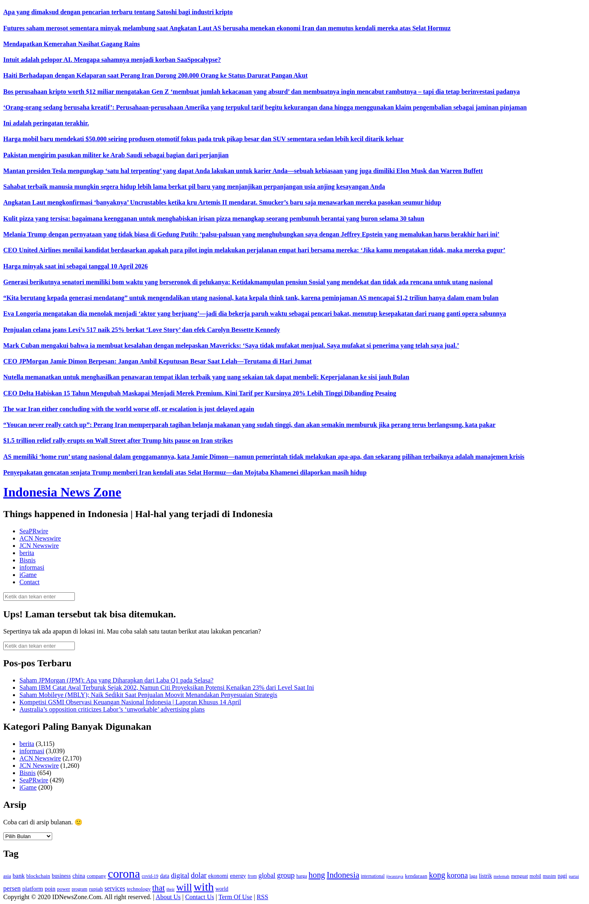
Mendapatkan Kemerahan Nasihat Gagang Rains (71, 43)
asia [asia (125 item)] (7, 876)
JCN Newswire (39, 545)
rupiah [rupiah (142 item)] (96, 889)
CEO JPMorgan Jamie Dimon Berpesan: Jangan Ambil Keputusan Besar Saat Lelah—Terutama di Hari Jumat (157, 361)
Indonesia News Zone (62, 492)
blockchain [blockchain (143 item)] (38, 876)
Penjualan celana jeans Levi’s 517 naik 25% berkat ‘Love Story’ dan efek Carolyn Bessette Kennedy (141, 329)
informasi (31, 567)
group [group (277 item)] (286, 875)
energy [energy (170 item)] (238, 875)
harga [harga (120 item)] (301, 876)
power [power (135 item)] (63, 889)
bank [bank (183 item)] (19, 875)
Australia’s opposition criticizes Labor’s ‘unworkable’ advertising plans (112, 709)
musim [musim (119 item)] (549, 876)
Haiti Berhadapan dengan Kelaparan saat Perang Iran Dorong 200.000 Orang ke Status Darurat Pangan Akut (155, 75)
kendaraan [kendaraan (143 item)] (416, 876)
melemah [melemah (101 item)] (501, 876)
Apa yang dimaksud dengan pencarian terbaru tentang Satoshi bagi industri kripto (118, 11)
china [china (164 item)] (78, 875)
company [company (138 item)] (96, 876)
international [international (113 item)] (373, 876)
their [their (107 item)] (170, 889)
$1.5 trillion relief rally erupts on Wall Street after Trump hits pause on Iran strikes (118, 440)
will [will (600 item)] (184, 887)
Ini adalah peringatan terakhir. (46, 123)
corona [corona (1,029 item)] (124, 873)
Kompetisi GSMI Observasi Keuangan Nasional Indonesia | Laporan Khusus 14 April (130, 702)
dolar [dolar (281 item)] (199, 875)
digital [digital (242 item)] (180, 875)
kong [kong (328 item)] (437, 874)
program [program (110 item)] (79, 889)
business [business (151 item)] (61, 876)
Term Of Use (235, 896)
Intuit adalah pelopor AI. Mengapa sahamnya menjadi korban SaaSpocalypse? (112, 59)
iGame (28, 574)
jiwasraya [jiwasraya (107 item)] (394, 876)
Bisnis (27, 560)
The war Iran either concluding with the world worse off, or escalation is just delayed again (128, 409)
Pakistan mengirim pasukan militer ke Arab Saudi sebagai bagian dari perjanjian (116, 155)
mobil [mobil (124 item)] (535, 876)
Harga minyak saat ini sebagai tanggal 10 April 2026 (75, 266)
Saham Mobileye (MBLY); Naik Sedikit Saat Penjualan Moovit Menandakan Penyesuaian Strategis (148, 694)
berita (26, 552)
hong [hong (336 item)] (317, 874)
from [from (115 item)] (252, 876)
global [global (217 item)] (266, 875)
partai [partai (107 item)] (574, 876)
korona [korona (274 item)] (457, 875)
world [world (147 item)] (221, 889)
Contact (29, 582)
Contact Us (199, 896)
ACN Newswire (40, 538)
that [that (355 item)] (158, 887)
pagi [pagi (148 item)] (562, 876)
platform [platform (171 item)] (32, 888)
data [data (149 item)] (164, 876)
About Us (168, 896)
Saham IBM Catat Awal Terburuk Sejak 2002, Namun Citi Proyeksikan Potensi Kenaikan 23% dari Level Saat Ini (166, 687)
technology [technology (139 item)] (138, 889)
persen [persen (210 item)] (12, 888)
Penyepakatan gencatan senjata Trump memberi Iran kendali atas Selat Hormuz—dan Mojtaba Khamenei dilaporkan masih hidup (185, 472)
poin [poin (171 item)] (49, 888)
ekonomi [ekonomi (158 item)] (218, 875)
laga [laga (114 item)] (473, 876)
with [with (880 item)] (204, 887)
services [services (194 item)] (114, 888)
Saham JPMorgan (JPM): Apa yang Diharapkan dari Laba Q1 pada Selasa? (116, 680)
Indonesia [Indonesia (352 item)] (342, 874)
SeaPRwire (33, 531)
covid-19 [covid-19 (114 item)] (150, 876)
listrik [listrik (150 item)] (485, 876)
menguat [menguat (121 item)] (519, 876)
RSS (262, 896)
